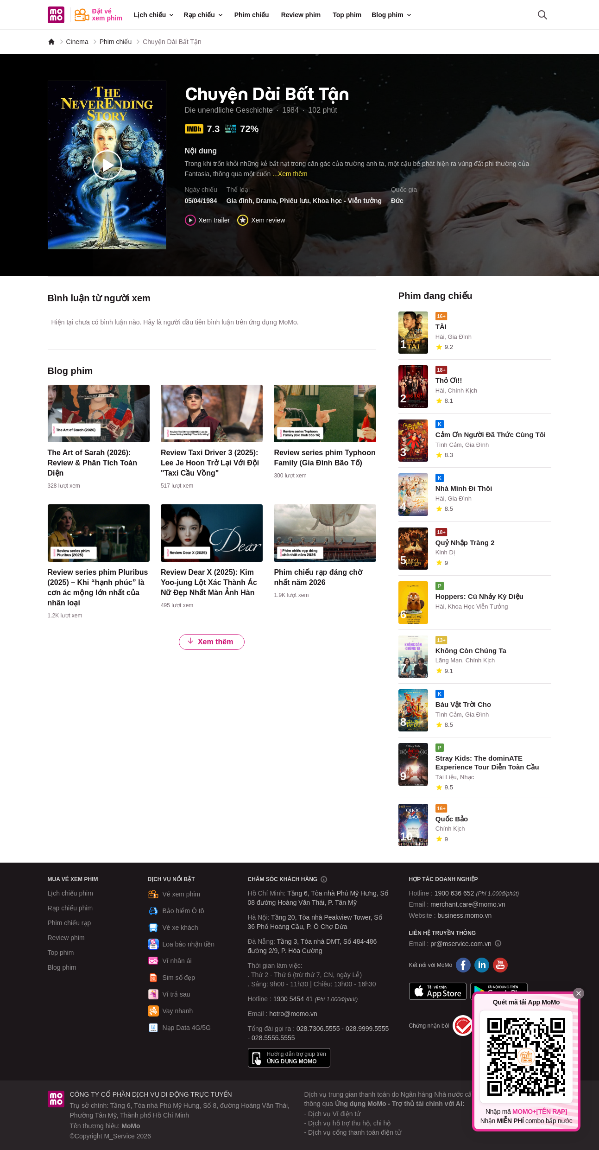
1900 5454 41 (293, 999)
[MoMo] (51, 41)
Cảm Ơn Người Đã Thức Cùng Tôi (490, 434)
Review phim (301, 15)
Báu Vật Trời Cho (463, 704)
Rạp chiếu (203, 15)
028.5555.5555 (273, 1038)
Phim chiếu (251, 15)
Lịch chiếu (155, 15)
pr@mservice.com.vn (461, 943)
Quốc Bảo (451, 819)
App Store (438, 991)
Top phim (347, 15)
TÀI (441, 326)
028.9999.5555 (367, 1028)
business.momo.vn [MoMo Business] (465, 915)
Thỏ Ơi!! (448, 380)
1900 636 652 (477, 893)
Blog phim (392, 15)
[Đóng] (578, 993)
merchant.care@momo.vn (467, 904)
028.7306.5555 (318, 1028)
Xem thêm (210, 641)
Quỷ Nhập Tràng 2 (465, 542)
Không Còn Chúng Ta (470, 650)
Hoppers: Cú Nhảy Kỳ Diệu (479, 596)
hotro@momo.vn (293, 1013)
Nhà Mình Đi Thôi (463, 488)
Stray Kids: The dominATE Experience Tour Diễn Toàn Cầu (487, 762)
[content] (99, 439)
